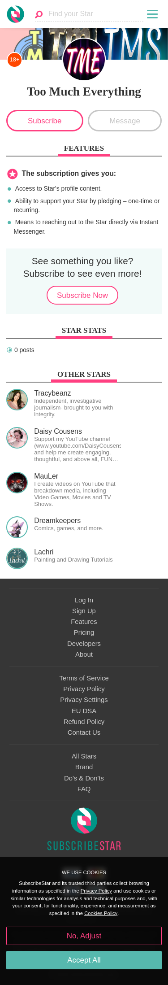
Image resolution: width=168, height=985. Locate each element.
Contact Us (84, 732)
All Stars (84, 756)
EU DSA (84, 711)
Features (84, 621)
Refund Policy (84, 721)
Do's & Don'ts (84, 778)
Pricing (84, 632)
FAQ (84, 789)
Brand (84, 767)
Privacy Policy (83, 689)
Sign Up (84, 611)
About (84, 654)
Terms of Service (83, 678)
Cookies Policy (100, 913)
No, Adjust (84, 936)
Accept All (84, 960)
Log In (84, 600)
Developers (84, 643)
